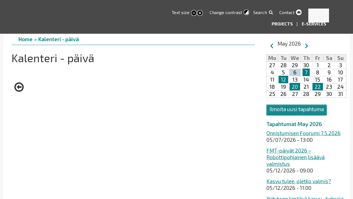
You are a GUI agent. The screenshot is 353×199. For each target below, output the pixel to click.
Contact (287, 12)
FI (327, 18)
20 (295, 86)
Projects (283, 23)
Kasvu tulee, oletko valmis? (298, 181)
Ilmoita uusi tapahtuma (296, 109)
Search (260, 12)
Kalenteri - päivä (58, 39)
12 (283, 79)
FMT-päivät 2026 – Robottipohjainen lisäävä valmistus (295, 157)
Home (25, 39)
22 (318, 86)
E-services (314, 23)
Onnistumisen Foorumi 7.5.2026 (303, 133)
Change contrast (226, 12)
